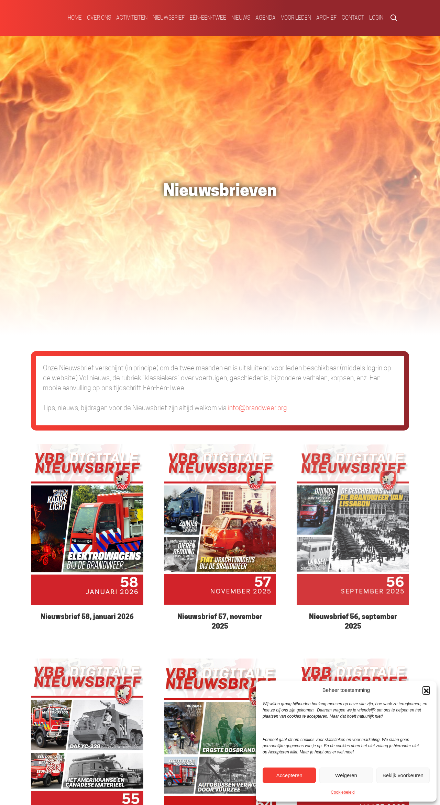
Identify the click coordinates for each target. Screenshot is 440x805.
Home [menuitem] (75, 17)
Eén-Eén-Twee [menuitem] (208, 17)
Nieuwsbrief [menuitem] (169, 17)
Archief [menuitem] (326, 17)
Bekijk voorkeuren (403, 775)
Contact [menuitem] (353, 17)
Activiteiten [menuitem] (131, 17)
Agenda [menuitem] (265, 17)
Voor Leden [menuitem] (296, 17)
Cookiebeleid (342, 792)
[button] (426, 690)
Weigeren (346, 775)
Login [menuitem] (376, 17)
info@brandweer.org (257, 408)
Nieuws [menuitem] (240, 17)
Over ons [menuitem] (99, 17)
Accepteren (289, 775)
